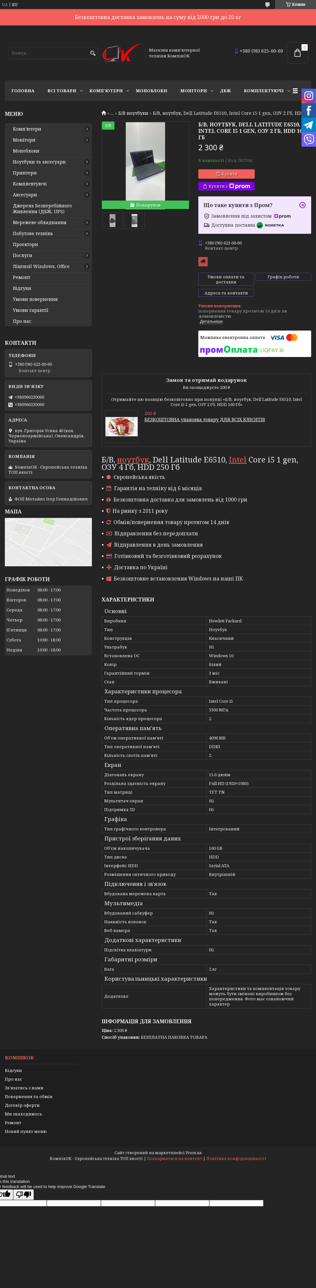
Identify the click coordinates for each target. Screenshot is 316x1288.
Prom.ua (194, 1152)
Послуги (22, 255)
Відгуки (22, 288)
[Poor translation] (23, 1194)
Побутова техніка (33, 233)
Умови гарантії (30, 310)
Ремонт (21, 277)
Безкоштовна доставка (203, 261)
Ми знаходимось (23, 1114)
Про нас (22, 321)
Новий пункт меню (26, 1131)
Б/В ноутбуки (133, 113)
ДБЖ (225, 91)
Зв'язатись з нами (24, 1088)
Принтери (25, 173)
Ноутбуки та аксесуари (39, 162)
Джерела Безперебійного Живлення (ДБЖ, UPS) (42, 208)
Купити (230, 174)
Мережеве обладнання (39, 222)
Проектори (25, 244)
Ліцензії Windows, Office (41, 266)
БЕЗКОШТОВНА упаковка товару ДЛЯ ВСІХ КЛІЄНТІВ (204, 419)
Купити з (229, 186)
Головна (23, 91)
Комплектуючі (264, 91)
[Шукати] (92, 53)
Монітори (193, 91)
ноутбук (133, 459)
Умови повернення (35, 299)
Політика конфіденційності (236, 1158)
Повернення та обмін (29, 1096)
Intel (238, 459)
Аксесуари (25, 195)
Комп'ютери (106, 91)
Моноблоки (151, 91)
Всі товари (61, 91)
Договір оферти (22, 1105)
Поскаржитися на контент (174, 1158)
